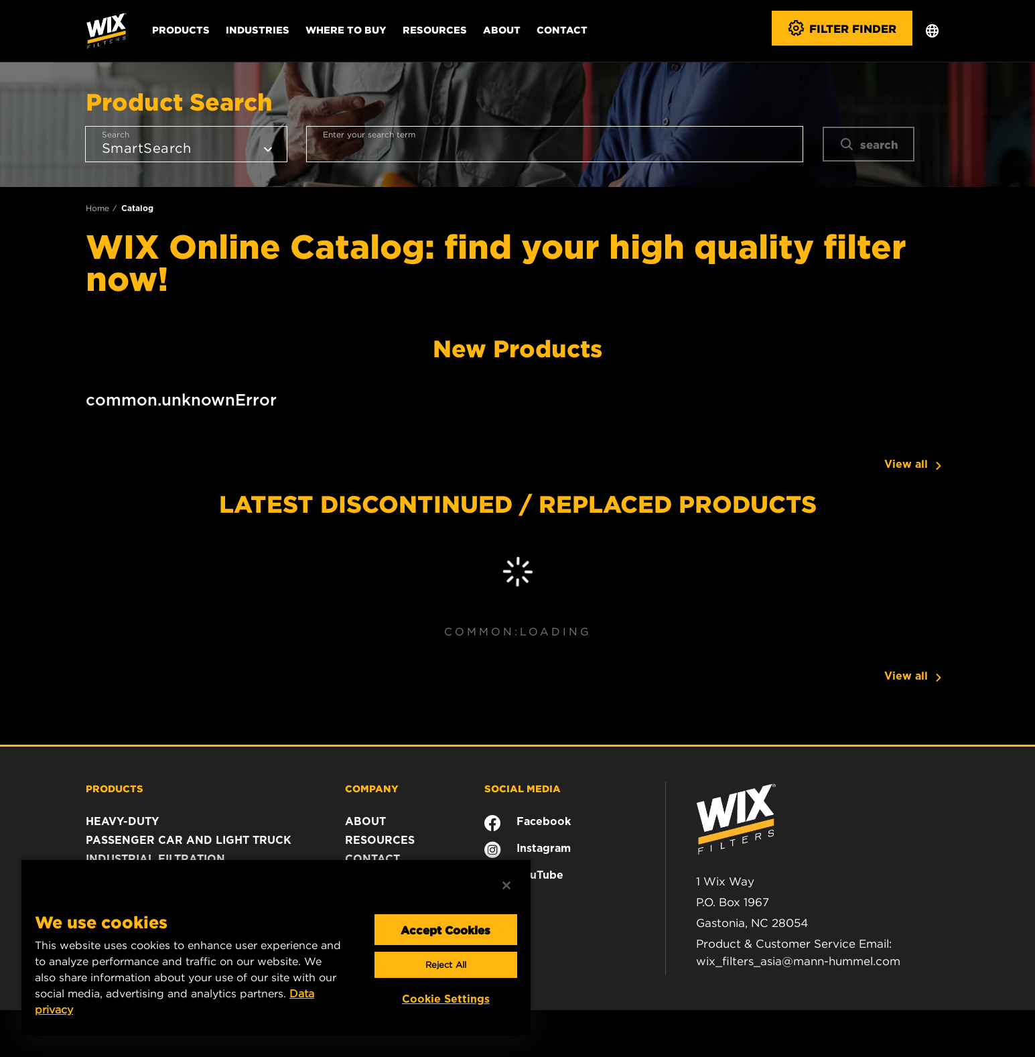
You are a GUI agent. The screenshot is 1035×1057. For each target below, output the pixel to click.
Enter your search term (369, 134)
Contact (562, 29)
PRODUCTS (114, 788)
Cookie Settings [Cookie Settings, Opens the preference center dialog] (446, 999)
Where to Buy (346, 29)
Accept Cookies (445, 929)
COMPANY (372, 788)
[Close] (506, 885)
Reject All (445, 965)
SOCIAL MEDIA (522, 788)
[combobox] (555, 144)
